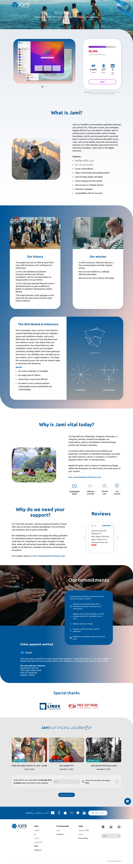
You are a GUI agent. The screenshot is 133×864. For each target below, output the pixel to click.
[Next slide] (117, 537)
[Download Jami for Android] (78, 813)
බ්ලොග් (36, 838)
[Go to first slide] (71, 61)
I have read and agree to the (96, 781)
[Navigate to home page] (20, 5)
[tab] (42, 86)
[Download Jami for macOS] (65, 813)
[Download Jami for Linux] (59, 813)
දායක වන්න (38, 842)
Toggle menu (118, 5)
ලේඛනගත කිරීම (84, 830)
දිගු (35, 834)
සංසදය (81, 834)
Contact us (38, 850)
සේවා (58, 830)
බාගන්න (37, 830)
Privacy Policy (83, 838)
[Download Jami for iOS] (71, 813)
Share (102, 82)
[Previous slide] (17, 61)
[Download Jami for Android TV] (84, 813)
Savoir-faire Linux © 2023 (114, 861)
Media (36, 846)
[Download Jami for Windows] (52, 813)
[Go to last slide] (84, 537)
